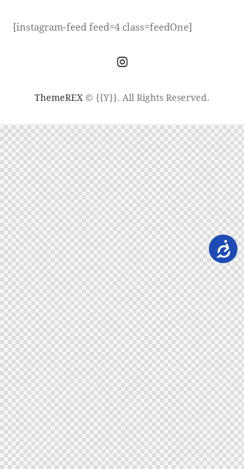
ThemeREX (58, 97)
